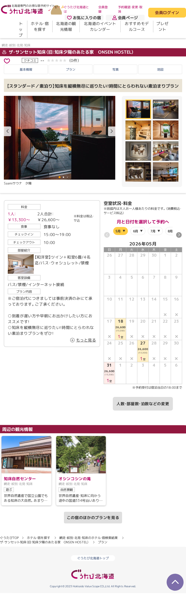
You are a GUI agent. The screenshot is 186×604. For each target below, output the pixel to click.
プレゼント (162, 26)
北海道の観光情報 (66, 26)
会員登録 (103, 9)
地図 (160, 80)
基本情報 (26, 80)
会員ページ (125, 17)
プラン (70, 80)
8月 (170, 242)
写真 (115, 80)
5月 (118, 242)
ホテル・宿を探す (40, 26)
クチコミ (30, 71)
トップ (21, 29)
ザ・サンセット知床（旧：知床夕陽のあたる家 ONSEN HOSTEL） (68, 63)
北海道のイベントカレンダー (100, 26)
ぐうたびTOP (9, 548)
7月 (152, 242)
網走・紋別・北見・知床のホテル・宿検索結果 (88, 548)
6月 (135, 242)
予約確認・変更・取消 (130, 9)
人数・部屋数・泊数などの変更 (142, 414)
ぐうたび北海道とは (76, 9)
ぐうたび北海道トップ (93, 569)
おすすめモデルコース (137, 26)
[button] (111, 142)
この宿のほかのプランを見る (93, 528)
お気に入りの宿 (84, 17)
